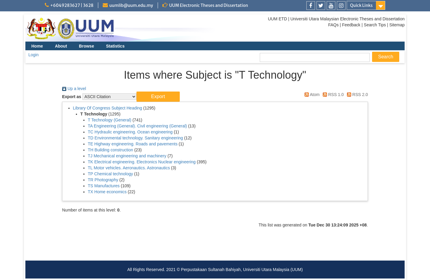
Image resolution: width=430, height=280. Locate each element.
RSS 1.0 (332, 94)
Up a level (74, 88)
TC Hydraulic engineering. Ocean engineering (130, 132)
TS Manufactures (104, 185)
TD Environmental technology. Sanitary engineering (135, 138)
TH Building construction (110, 149)
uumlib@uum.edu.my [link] (131, 5)
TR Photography (103, 179)
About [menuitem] (61, 46)
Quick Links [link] (361, 5)
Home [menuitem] (37, 46)
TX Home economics (107, 191)
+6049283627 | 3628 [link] (71, 5)
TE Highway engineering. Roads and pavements (132, 143)
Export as (71, 96)
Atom (311, 94)
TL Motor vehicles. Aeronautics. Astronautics (129, 167)
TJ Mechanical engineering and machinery (127, 155)
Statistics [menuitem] (115, 46)
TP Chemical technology (110, 173)
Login (33, 54)
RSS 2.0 (356, 94)
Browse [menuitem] (86, 46)
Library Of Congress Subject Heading (107, 108)
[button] (158, 97)
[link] (310, 5)
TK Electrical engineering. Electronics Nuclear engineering (142, 161)
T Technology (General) (109, 120)
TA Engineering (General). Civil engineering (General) (137, 126)
